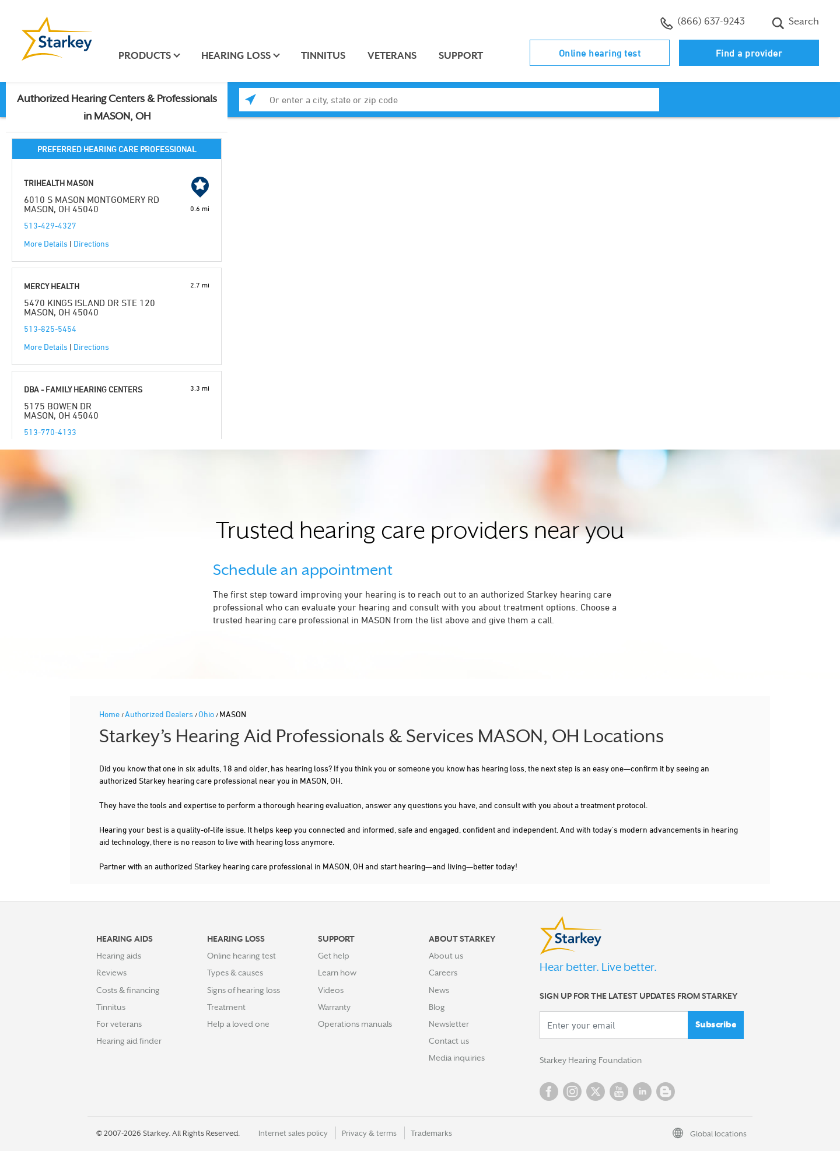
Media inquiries (457, 1057)
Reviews (111, 972)
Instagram (572, 1091)
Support (461, 55)
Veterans (392, 55)
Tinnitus (323, 55)
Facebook (549, 1091)
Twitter (595, 1091)
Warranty (334, 1007)
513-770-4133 (50, 432)
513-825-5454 (50, 329)
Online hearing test (600, 53)
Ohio (207, 714)
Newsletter (449, 1024)
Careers (443, 972)
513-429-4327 (50, 225)
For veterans (119, 1024)
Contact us (449, 1040)
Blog (437, 1007)
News (439, 990)
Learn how (337, 972)
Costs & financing (128, 990)
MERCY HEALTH (51, 286)
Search (795, 23)
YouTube (619, 1091)
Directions (91, 243)
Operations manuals (355, 1024)
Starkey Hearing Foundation (591, 1060)
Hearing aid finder (129, 1040)
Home (110, 714)
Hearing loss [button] (236, 55)
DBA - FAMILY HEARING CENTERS (83, 389)
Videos (331, 990)
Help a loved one (238, 1024)
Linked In (642, 1091)
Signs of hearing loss (243, 990)
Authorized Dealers (160, 714)
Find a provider (749, 53)
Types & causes (235, 972)
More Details (46, 243)
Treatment (226, 1007)
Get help (333, 955)
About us (446, 955)
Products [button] (144, 55)
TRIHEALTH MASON (58, 183)
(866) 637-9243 (702, 23)
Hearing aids (118, 955)
